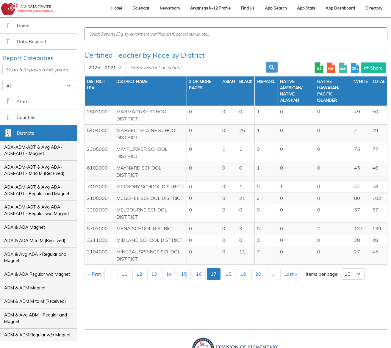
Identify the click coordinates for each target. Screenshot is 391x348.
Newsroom (170, 8)
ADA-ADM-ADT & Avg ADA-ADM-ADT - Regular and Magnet (36, 190)
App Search (276, 8)
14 (169, 274)
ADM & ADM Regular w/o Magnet (37, 335)
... (111, 274)
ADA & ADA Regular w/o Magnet (37, 274)
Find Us (247, 8)
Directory (374, 8)
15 (184, 274)
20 (258, 274)
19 (243, 274)
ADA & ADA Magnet (24, 227)
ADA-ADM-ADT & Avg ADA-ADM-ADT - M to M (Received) (34, 170)
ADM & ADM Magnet (25, 288)
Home (116, 8)
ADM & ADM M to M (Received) (35, 301)
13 (154, 274)
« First (94, 274)
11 (124, 274)
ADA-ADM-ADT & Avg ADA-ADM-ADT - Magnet (33, 150)
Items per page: (322, 274)
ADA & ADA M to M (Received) (34, 240)
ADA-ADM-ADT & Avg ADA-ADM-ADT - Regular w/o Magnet (36, 210)
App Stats (306, 8)
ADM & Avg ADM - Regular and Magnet (35, 318)
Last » (290, 274)
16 (199, 274)
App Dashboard (340, 8)
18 (229, 274)
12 (139, 274)
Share (373, 68)
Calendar (140, 8)
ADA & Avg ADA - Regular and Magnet (35, 258)
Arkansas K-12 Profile (210, 8)
